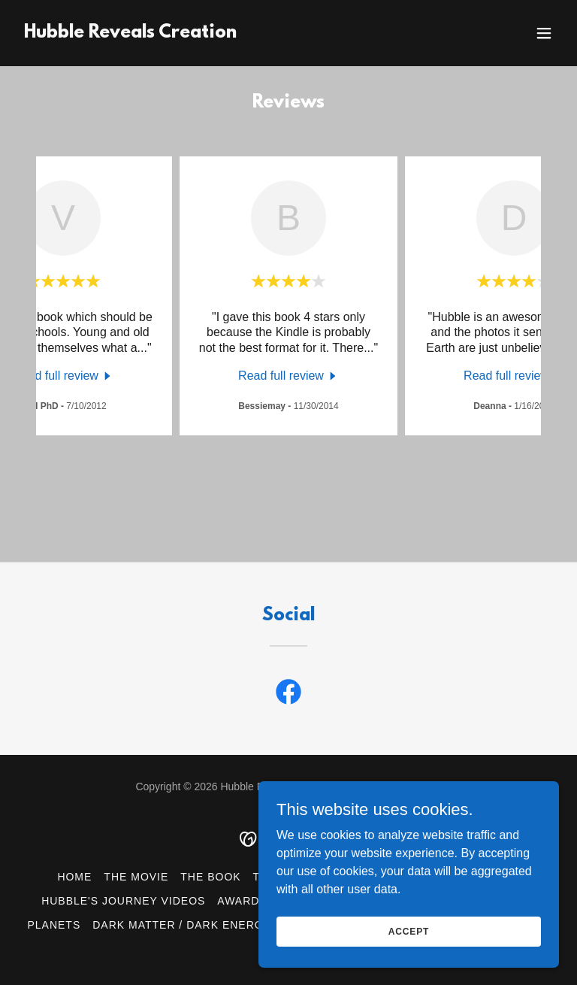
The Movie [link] (136, 877)
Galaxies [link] (456, 901)
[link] (130, 33)
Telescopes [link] (318, 901)
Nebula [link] (392, 901)
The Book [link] (210, 877)
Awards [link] (242, 901)
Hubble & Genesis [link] (397, 877)
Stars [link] (516, 901)
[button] (544, 33)
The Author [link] (290, 877)
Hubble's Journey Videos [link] (123, 901)
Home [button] (74, 877)
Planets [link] (53, 925)
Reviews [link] (493, 877)
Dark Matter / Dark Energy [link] (181, 925)
